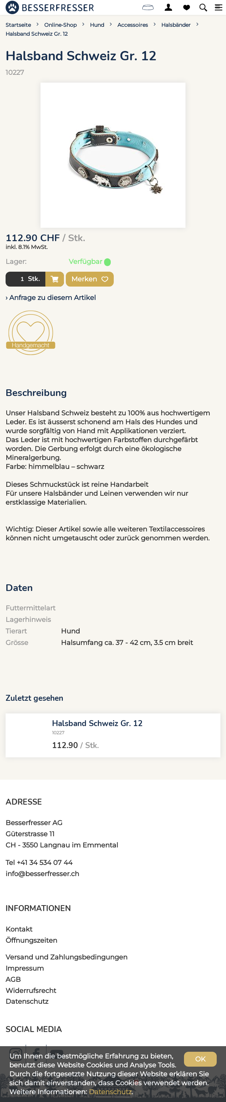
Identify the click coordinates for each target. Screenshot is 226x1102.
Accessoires (132, 25)
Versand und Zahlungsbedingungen (66, 957)
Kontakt (19, 929)
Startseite (18, 25)
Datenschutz (27, 1001)
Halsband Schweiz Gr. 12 (37, 34)
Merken (89, 279)
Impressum (25, 968)
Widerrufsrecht (31, 990)
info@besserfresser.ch (42, 874)
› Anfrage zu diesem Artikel (51, 297)
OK (200, 1059)
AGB (13, 979)
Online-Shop (60, 25)
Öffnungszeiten (31, 940)
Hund (97, 25)
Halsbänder (176, 25)
